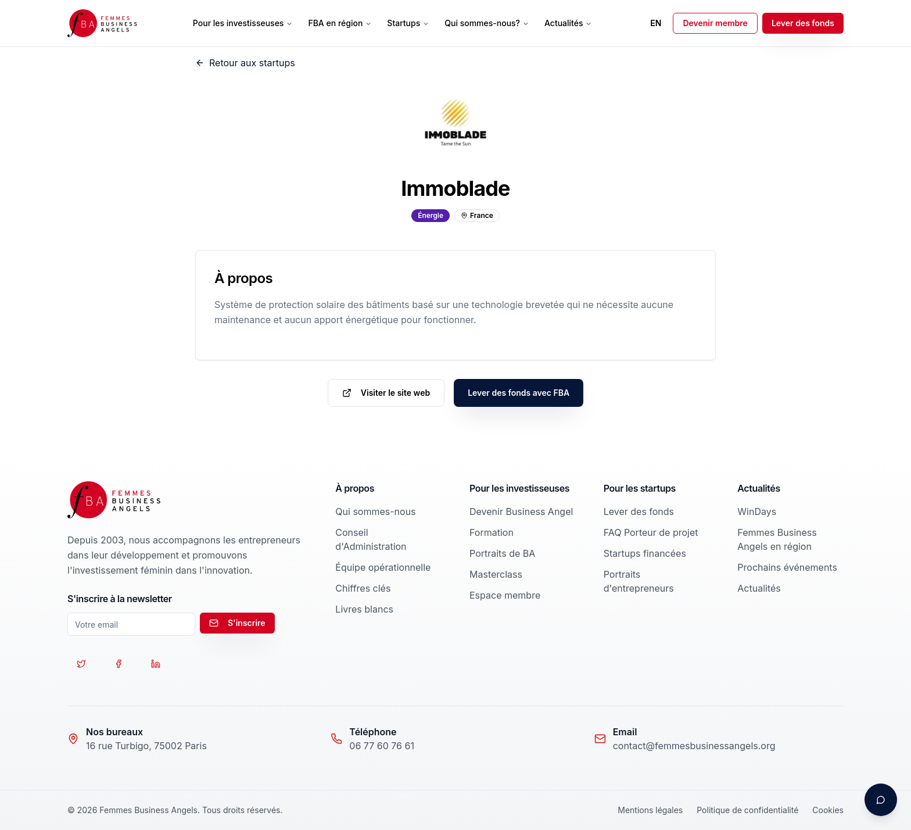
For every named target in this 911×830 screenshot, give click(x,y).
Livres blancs (364, 609)
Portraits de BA (502, 553)
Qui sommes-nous (375, 511)
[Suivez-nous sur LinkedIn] (156, 664)
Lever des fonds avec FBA (518, 393)
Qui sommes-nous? (486, 23)
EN (655, 23)
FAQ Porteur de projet (651, 532)
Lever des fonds (803, 23)
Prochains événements (787, 567)
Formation (491, 532)
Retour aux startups (245, 63)
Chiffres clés (362, 588)
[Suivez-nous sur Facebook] (118, 664)
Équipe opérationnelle (383, 567)
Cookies (828, 810)
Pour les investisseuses (243, 23)
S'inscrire (237, 623)
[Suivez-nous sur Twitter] (81, 664)
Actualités (568, 23)
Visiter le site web (386, 393)
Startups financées (645, 553)
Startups (408, 23)
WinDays (756, 511)
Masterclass (495, 574)
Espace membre (504, 595)
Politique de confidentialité (747, 810)
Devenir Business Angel (521, 511)
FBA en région (340, 23)
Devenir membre (715, 23)
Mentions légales (650, 810)
